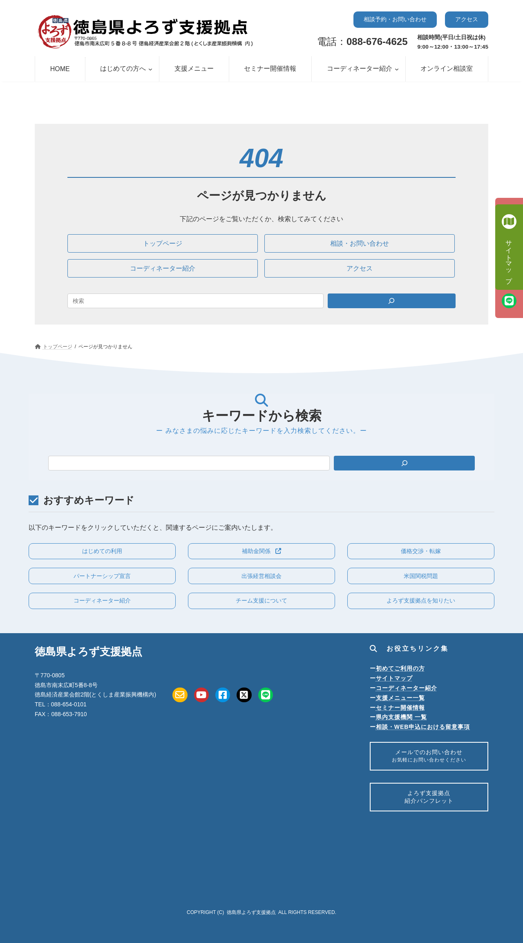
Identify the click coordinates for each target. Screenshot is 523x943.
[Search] (392, 300)
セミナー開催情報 (400, 707)
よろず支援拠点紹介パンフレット (429, 801)
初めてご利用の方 (400, 668)
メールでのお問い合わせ (429, 757)
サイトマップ (394, 678)
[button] (395, 19)
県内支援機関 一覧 (401, 717)
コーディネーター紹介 (406, 688)
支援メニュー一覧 (400, 697)
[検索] (404, 463)
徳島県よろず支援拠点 (251, 912)
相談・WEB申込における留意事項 (423, 726)
